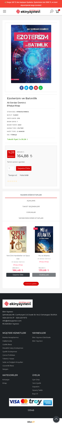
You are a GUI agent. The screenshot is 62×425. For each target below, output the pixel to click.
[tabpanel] (31, 54)
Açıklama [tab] (31, 201)
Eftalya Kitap (18, 265)
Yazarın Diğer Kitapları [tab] (31, 195)
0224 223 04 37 (8, 318)
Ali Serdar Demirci (18, 262)
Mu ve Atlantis (44, 256)
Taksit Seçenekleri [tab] (31, 206)
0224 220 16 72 (21, 318)
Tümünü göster (31, 284)
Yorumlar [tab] (31, 212)
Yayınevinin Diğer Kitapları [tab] (31, 218)
